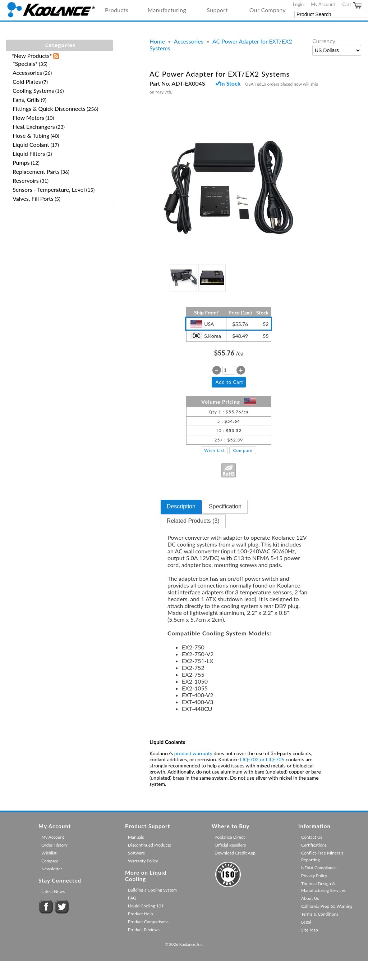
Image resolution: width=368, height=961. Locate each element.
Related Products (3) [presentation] (193, 521)
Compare (243, 450)
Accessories (188, 41)
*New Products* (32, 55)
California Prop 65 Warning (327, 906)
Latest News (53, 891)
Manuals (136, 837)
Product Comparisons (148, 921)
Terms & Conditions (319, 914)
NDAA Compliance (319, 867)
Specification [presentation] (225, 506)
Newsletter (51, 868)
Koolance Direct (230, 837)
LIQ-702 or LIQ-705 (262, 759)
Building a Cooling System (152, 890)
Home (157, 41)
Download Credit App (235, 853)
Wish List (214, 450)
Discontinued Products (149, 845)
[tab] (181, 507)
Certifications (314, 845)
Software (136, 853)
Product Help (140, 913)
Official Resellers (230, 845)
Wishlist (48, 853)
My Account (323, 4)
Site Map (309, 930)
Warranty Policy (143, 860)
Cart (352, 5)
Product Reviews (144, 929)
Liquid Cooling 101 (146, 905)
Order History (54, 845)
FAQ (132, 898)
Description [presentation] (181, 506)
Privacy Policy (314, 875)
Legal (306, 922)
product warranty (193, 753)
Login (298, 4)
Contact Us (311, 837)
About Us (310, 898)
